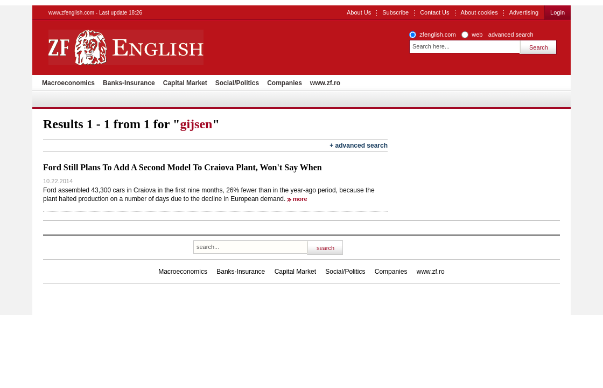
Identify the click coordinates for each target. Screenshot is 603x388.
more (300, 199)
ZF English (164, 47)
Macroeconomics (68, 83)
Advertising (523, 12)
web (477, 34)
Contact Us (434, 12)
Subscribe (395, 12)
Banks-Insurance (129, 83)
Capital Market (185, 83)
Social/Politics (237, 83)
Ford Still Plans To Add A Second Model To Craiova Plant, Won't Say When (182, 167)
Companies (284, 83)
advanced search (511, 34)
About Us (359, 12)
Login (557, 12)
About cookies (479, 12)
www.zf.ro (325, 83)
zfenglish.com (437, 34)
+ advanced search (358, 145)
